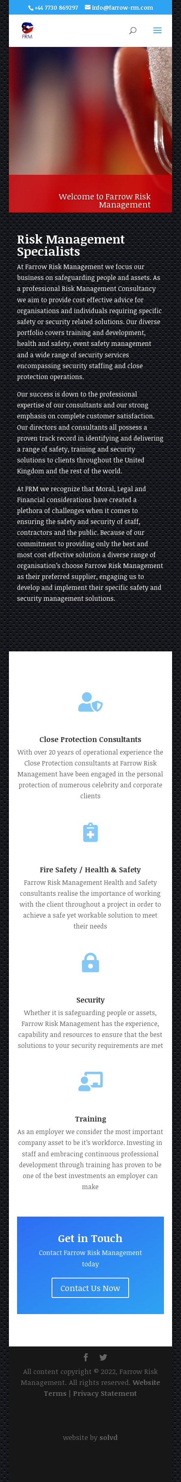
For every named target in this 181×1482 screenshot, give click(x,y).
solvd (108, 1437)
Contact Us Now (90, 1287)
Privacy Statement (105, 1393)
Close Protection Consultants (90, 739)
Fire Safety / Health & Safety (90, 869)
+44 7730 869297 (56, 7)
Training (90, 1119)
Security (90, 1000)
